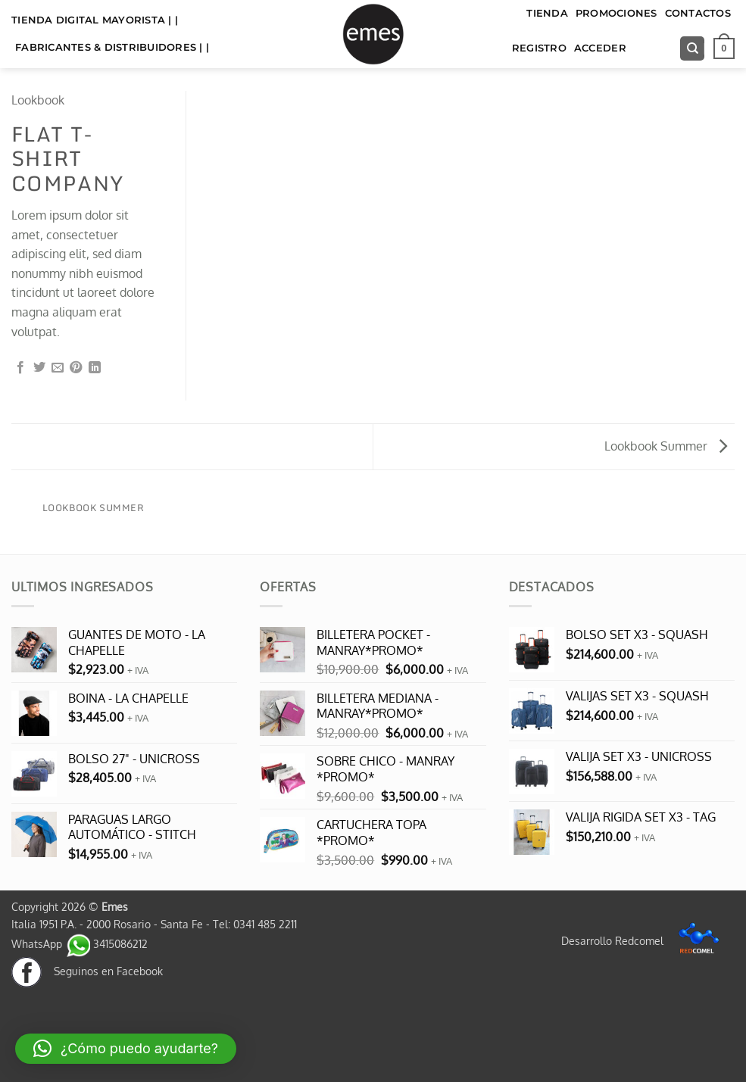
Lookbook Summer (665, 446)
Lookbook (37, 100)
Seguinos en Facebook (87, 971)
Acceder (600, 48)
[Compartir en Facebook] (20, 368)
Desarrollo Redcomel (644, 940)
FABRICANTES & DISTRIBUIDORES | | (112, 47)
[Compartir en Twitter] (39, 368)
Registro (539, 48)
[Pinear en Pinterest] (76, 368)
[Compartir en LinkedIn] (95, 368)
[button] (724, 48)
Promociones (616, 13)
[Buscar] (692, 48)
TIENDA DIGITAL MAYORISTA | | (94, 20)
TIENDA (547, 13)
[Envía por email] (58, 368)
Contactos (698, 13)
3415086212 (106, 943)
